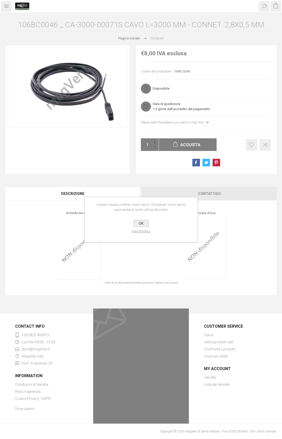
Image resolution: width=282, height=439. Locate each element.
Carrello (210, 377)
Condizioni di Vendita (31, 384)
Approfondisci (141, 231)
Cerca (208, 335)
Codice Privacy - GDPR (33, 399)
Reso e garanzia (28, 392)
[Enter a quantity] (146, 144)
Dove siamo (24, 409)
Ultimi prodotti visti (218, 342)
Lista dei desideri (217, 384)
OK (141, 223)
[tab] (73, 193)
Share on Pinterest (216, 162)
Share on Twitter (206, 162)
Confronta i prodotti (219, 349)
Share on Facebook (196, 162)
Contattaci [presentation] (209, 194)
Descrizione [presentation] (72, 194)
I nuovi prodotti (216, 356)
